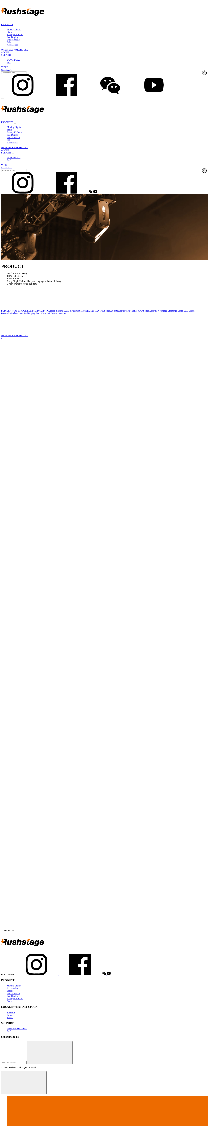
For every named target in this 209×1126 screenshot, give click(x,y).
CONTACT (6, 70)
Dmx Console (13, 39)
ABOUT (5, 52)
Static (9, 32)
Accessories (12, 45)
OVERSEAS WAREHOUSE (14, 50)
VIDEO (4, 67)
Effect (10, 42)
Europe (10, 1015)
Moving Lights (14, 29)
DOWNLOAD (13, 60)
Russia (10, 1017)
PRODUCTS (7, 24)
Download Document (17, 1028)
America (11, 1012)
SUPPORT (6, 55)
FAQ (9, 62)
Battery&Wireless (15, 34)
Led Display (12, 37)
